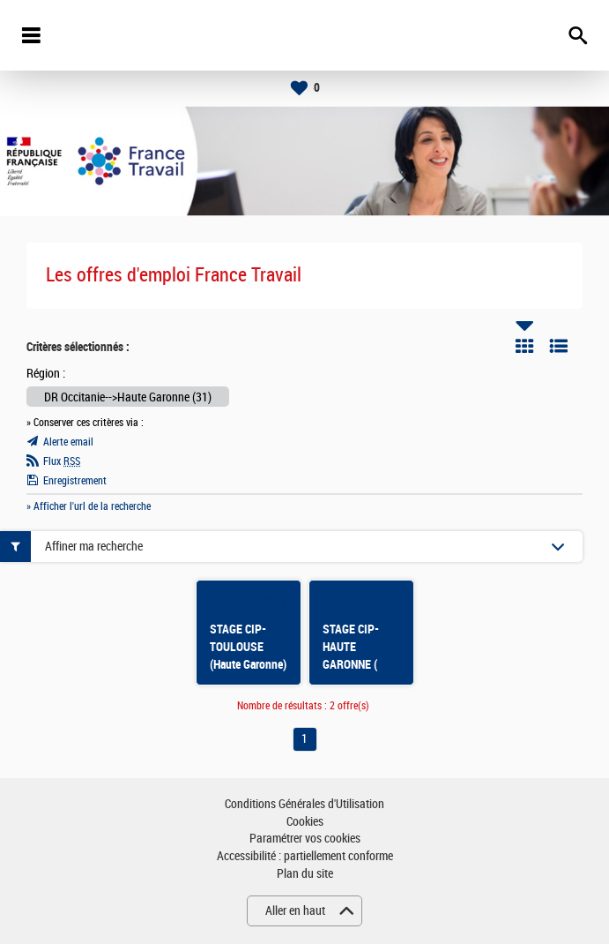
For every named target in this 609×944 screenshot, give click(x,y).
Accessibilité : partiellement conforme (305, 856)
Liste (558, 345)
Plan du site (305, 873)
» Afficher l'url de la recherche (88, 506)
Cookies (304, 821)
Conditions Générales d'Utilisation (304, 804)
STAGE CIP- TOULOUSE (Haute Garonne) (248, 646)
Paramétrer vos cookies (304, 838)
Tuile (524, 345)
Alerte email (68, 442)
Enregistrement (75, 481)
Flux (61, 461)
